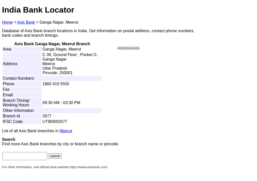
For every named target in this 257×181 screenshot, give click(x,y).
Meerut (65, 131)
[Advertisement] (160, 89)
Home (7, 22)
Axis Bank (26, 22)
